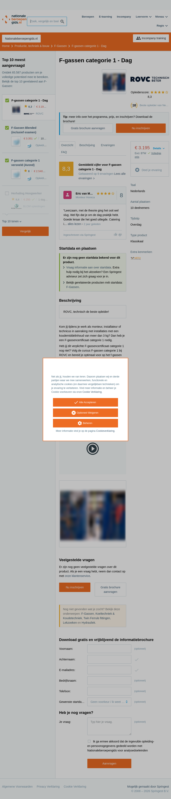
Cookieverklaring (105, 430)
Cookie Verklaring (92, 392)
